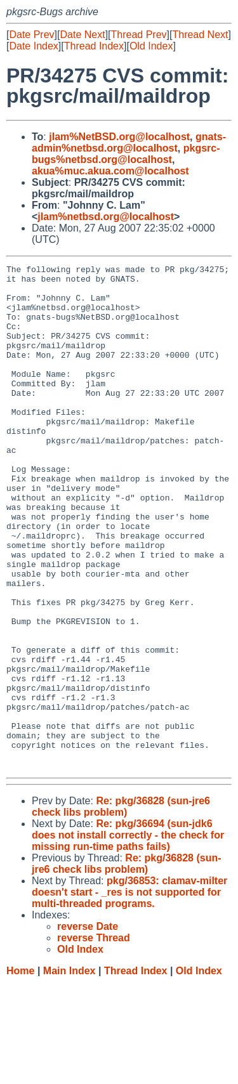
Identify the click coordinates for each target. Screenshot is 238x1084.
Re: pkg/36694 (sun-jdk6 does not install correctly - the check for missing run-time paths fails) (128, 936)
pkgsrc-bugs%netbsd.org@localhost (126, 154)
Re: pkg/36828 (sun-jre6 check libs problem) (121, 907)
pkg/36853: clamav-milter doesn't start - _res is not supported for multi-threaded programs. (129, 993)
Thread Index (94, 46)
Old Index (151, 46)
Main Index (69, 1071)
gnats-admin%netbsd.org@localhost (129, 142)
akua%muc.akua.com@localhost (110, 171)
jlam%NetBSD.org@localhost (119, 136)
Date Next (82, 34)
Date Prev (31, 34)
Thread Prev (139, 34)
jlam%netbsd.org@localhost (105, 216)
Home (20, 1071)
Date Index (33, 46)
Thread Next (200, 34)
